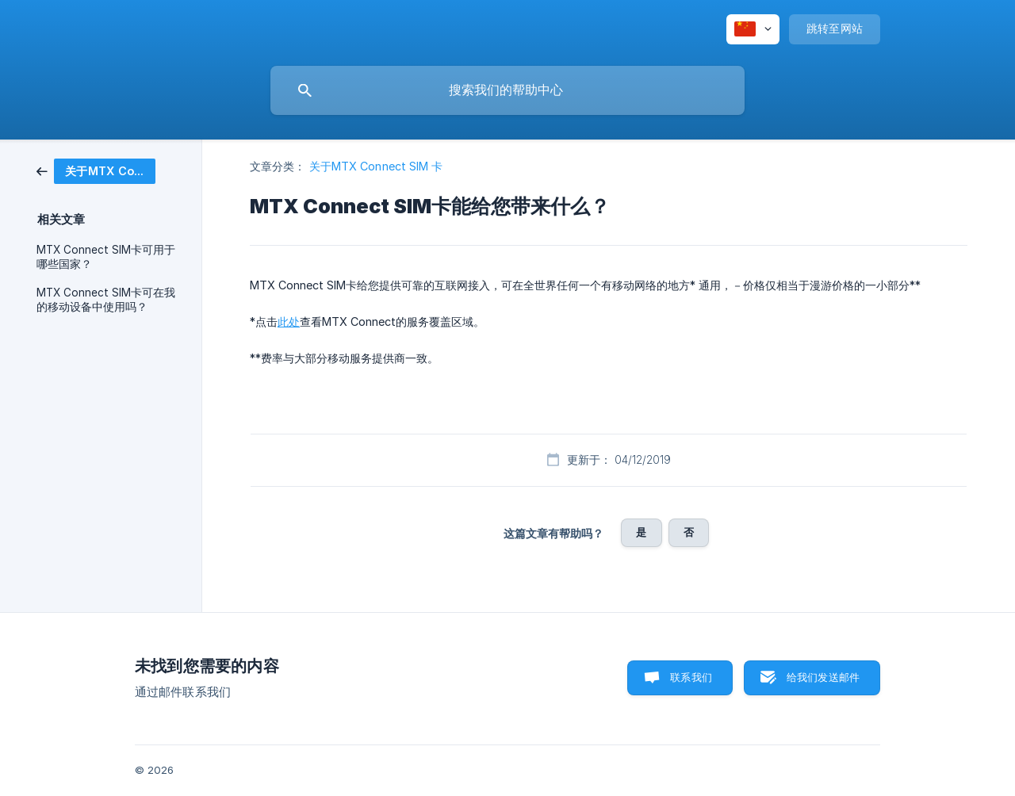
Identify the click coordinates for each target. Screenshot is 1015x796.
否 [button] (689, 532)
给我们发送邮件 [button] (823, 677)
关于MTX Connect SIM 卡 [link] (376, 166)
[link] (95, 170)
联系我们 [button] (691, 677)
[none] (752, 29)
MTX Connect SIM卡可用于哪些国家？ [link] (105, 256)
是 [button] (641, 532)
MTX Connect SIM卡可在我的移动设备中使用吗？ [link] (105, 299)
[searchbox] (507, 90)
